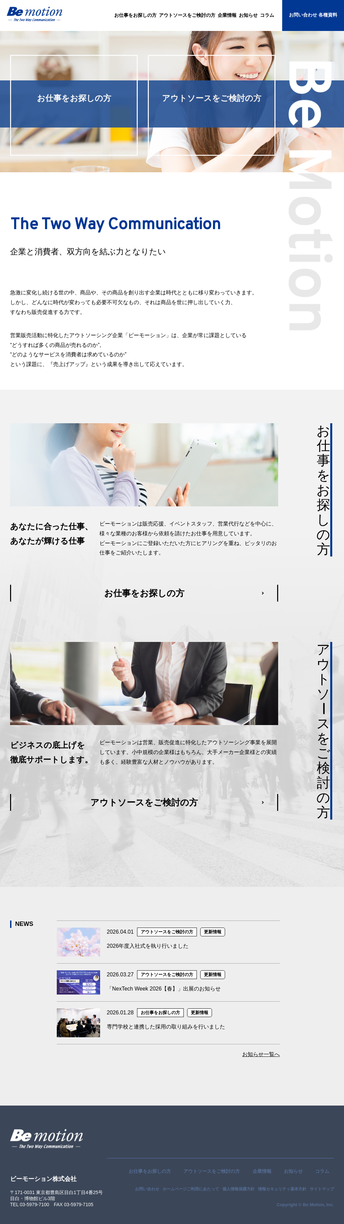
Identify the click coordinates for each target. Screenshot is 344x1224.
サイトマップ (322, 1189)
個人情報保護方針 (238, 1189)
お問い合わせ (147, 1189)
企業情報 (262, 1171)
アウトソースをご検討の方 (211, 1171)
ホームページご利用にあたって (191, 1189)
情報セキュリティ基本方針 (282, 1189)
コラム (322, 1171)
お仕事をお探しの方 (150, 1171)
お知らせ (293, 1171)
